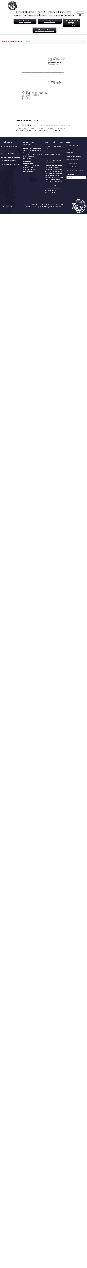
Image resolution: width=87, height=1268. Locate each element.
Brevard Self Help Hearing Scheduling (25, 21)
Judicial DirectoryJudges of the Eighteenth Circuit (44, 30)
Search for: (70, 175)
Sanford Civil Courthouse (8, 161)
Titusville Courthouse (7, 153)
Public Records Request (74, 156)
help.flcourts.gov (50, 192)
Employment (70, 152)
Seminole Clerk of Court (52, 160)
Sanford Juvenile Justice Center (10, 164)
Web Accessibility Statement (75, 170)
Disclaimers (70, 149)
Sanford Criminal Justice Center (10, 157)
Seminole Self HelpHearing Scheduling (49, 21)
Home (68, 142)
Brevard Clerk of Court (51, 154)
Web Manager (26, 124)
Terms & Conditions (72, 167)
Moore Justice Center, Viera (9, 146)
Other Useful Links (72, 163)
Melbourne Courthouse (8, 150)
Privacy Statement (72, 160)
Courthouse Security (73, 145)
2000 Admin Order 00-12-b (27, 120)
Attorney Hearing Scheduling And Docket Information (71, 22)
